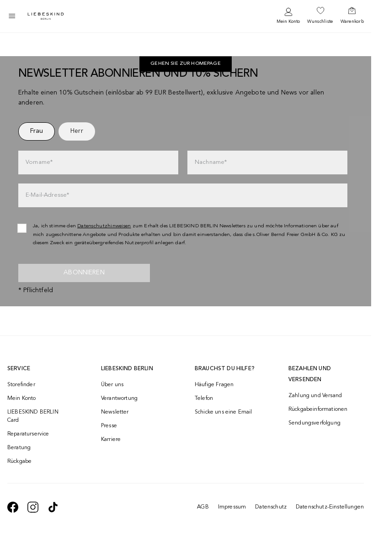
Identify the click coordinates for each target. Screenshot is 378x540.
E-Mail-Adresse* (47, 195)
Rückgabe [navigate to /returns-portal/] (19, 461)
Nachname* (211, 162)
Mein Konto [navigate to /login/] (21, 398)
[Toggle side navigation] (11, 16)
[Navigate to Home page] (45, 16)
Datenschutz (271, 507)
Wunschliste (320, 21)
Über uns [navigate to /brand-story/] (112, 385)
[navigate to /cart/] (352, 16)
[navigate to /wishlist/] (320, 16)
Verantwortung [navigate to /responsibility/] (119, 398)
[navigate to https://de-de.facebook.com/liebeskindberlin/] (12, 507)
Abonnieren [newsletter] (84, 272)
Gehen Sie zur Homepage (185, 64)
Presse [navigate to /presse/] (109, 426)
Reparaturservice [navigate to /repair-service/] (28, 434)
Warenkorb (352, 21)
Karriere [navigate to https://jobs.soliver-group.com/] (111, 439)
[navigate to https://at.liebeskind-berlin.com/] (185, 64)
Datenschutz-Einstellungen (330, 507)
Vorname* (39, 162)
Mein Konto (288, 21)
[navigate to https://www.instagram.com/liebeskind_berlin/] (32, 507)
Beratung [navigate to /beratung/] (19, 448)
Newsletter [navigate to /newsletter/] (115, 412)
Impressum (232, 507)
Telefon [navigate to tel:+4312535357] (204, 398)
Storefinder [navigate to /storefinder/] (21, 385)
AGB (202, 507)
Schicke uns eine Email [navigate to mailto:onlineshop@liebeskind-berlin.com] (223, 412)
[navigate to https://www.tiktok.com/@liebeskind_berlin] (53, 507)
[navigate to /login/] (288, 16)
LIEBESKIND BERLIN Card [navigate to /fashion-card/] (33, 416)
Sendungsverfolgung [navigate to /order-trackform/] (314, 423)
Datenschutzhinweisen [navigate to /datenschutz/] (104, 226)
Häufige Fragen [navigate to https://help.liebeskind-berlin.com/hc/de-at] (214, 385)
